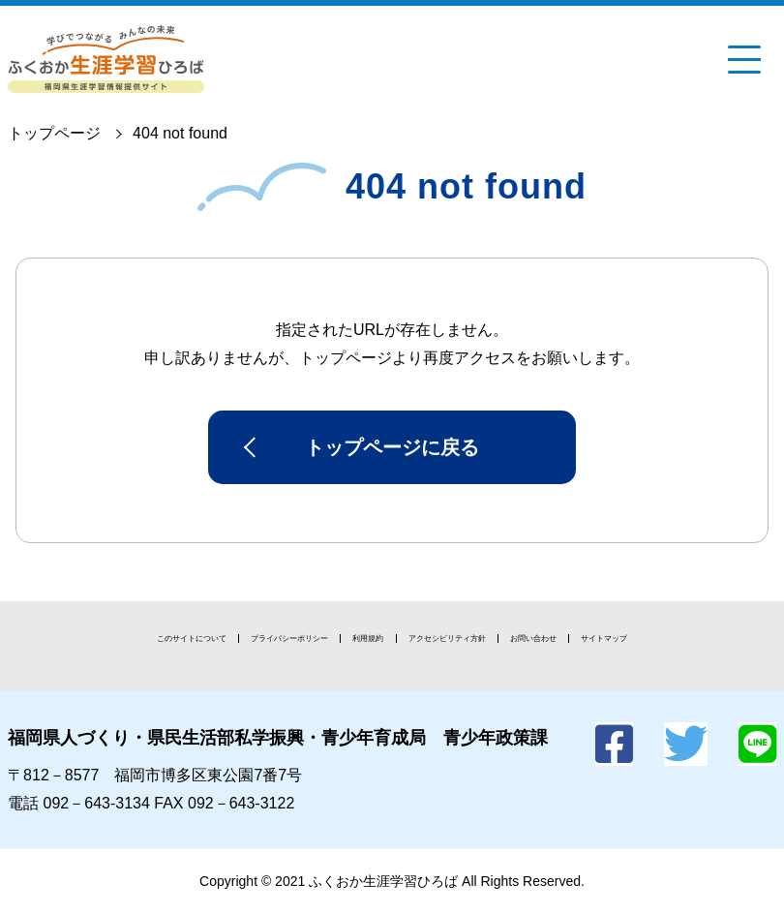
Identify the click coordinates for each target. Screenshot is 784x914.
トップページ (54, 133)
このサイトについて (191, 638)
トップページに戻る (392, 447)
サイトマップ (604, 638)
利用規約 (367, 638)
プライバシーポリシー (289, 638)
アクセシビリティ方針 (447, 638)
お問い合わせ (533, 638)
